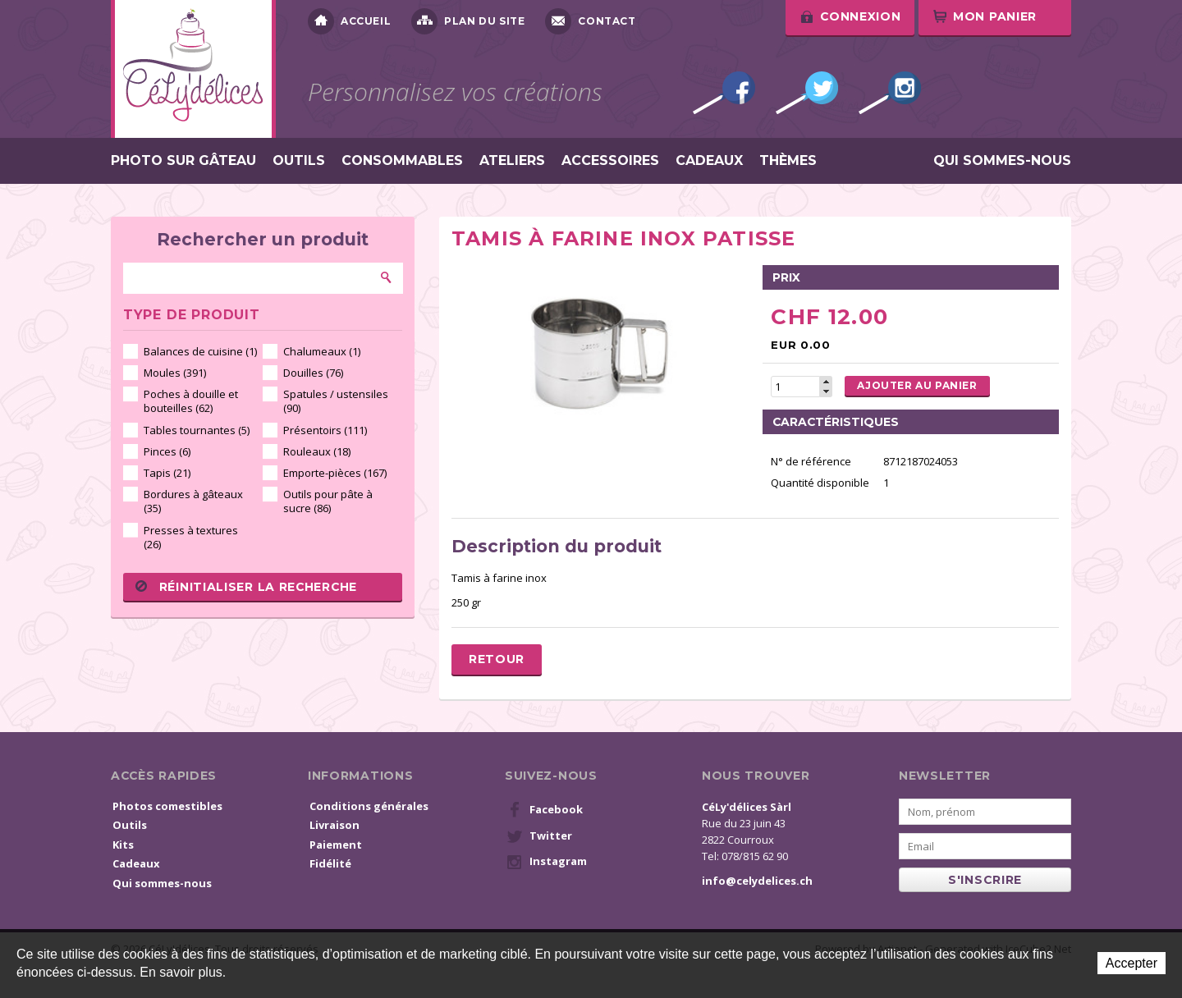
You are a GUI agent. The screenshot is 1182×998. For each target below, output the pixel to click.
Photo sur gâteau (183, 160)
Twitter (807, 92)
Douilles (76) (313, 372)
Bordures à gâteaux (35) (193, 501)
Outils (299, 160)
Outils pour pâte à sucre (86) (328, 501)
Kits (123, 844)
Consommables (402, 160)
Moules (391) (175, 372)
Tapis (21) (167, 472)
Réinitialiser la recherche (246, 586)
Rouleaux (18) (316, 451)
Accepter (1131, 963)
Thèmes (788, 160)
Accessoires (610, 160)
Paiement (335, 844)
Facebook (724, 92)
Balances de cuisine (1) (200, 351)
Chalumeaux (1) (321, 351)
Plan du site (468, 21)
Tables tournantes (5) (197, 430)
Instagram (890, 92)
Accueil (349, 21)
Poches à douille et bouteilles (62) (191, 401)
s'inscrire (985, 879)
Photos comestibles (167, 806)
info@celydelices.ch (757, 880)
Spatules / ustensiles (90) (335, 401)
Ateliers (512, 160)
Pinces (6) (167, 451)
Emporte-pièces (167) (335, 472)
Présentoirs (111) (325, 430)
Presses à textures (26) (191, 537)
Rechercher (386, 277)
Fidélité (330, 863)
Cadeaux (709, 160)
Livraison (334, 824)
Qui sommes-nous (1002, 160)
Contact (590, 21)
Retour (497, 659)
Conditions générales (368, 806)
